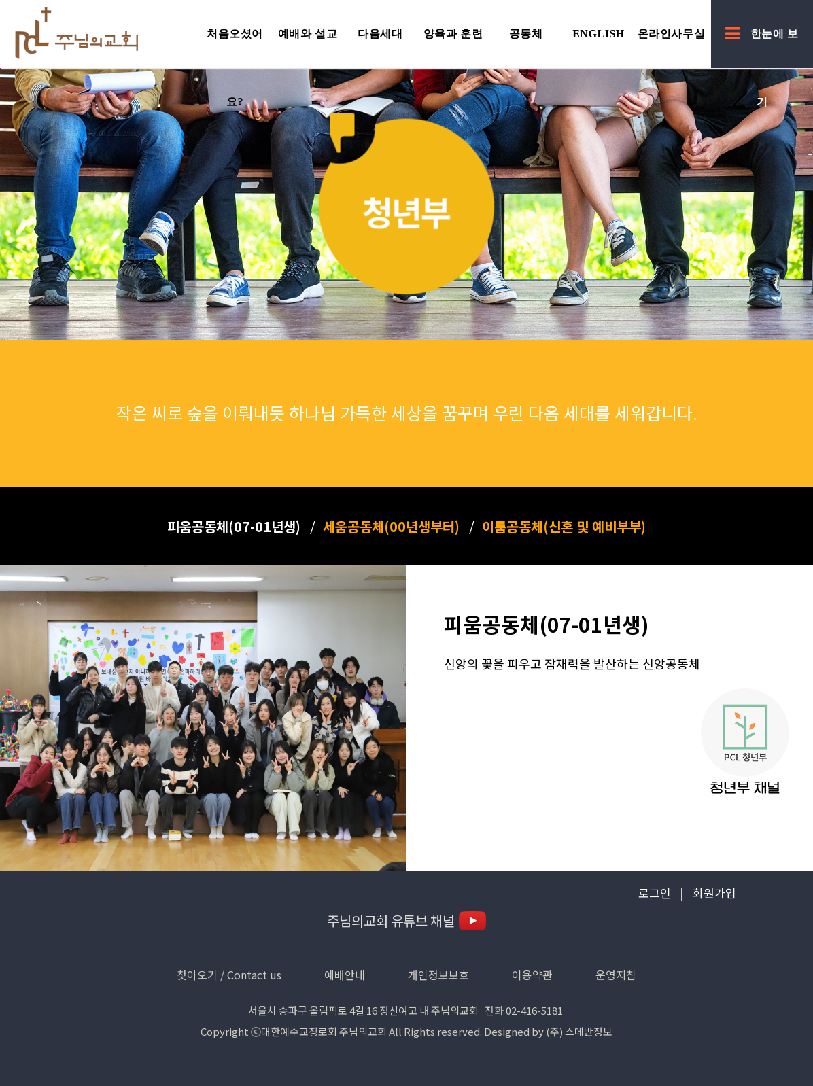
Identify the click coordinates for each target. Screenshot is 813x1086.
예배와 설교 (307, 33)
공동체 (526, 33)
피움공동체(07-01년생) (233, 526)
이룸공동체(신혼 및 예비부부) (564, 526)
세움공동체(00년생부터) (391, 526)
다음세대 (380, 33)
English (598, 33)
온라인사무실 (671, 33)
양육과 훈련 (453, 33)
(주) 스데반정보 (579, 1031)
